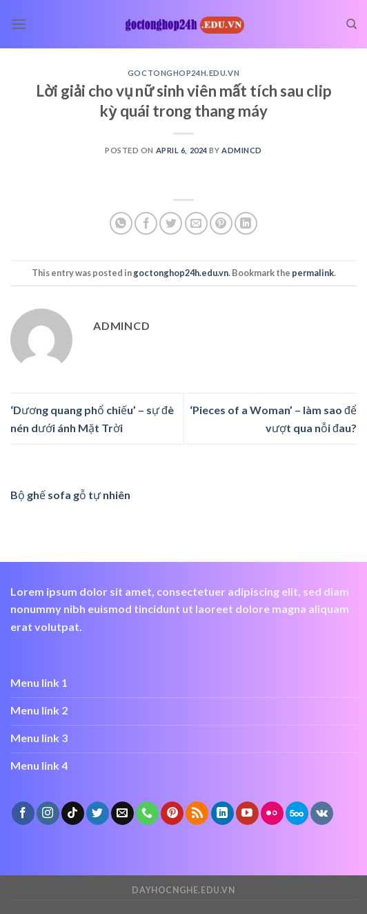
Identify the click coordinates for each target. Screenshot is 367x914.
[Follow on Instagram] (48, 813)
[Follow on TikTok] (72, 813)
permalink (313, 272)
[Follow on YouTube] (247, 813)
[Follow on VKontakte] (321, 813)
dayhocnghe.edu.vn (183, 890)
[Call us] (147, 813)
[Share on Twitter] (170, 223)
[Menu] (18, 24)
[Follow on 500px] (297, 813)
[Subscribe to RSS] (197, 813)
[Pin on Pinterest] (221, 223)
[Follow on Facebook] (23, 813)
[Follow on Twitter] (97, 813)
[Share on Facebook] (146, 223)
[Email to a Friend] (196, 223)
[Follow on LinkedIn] (222, 813)
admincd (241, 150)
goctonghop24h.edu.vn (183, 72)
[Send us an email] (122, 813)
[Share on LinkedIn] (246, 223)
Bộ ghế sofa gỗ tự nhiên (70, 494)
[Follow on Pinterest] (172, 813)
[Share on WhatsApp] (121, 223)
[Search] (351, 24)
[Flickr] (272, 813)
